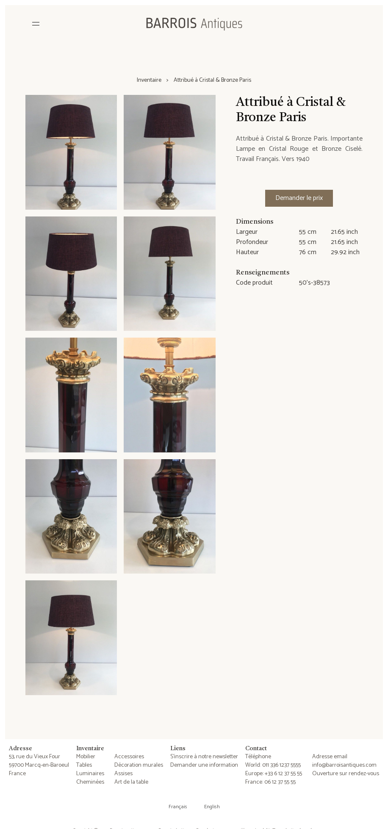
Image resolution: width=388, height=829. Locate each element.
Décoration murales (138, 765)
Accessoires (129, 757)
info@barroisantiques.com (344, 765)
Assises (123, 774)
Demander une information (204, 765)
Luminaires (90, 774)
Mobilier (85, 757)
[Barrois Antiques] (194, 24)
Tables (84, 765)
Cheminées (90, 782)
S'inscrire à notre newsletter (204, 757)
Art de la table (131, 782)
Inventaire (149, 80)
